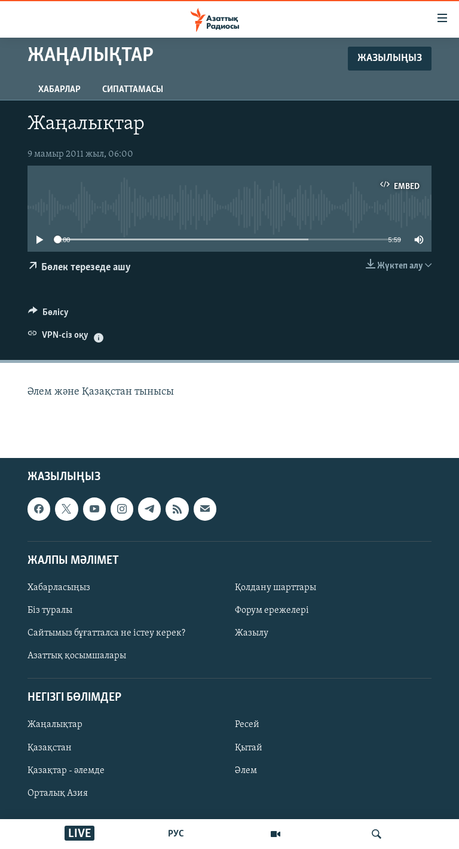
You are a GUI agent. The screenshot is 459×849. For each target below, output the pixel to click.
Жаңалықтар (54, 725)
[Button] (48, 315)
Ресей (247, 725)
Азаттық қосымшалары (76, 656)
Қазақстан (49, 748)
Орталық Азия (57, 793)
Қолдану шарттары (275, 588)
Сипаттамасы (132, 89)
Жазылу (251, 633)
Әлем (246, 770)
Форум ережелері (272, 610)
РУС (176, 834)
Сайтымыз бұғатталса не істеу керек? (106, 633)
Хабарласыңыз (58, 588)
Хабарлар (59, 89)
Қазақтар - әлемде (66, 770)
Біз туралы (49, 610)
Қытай (248, 748)
